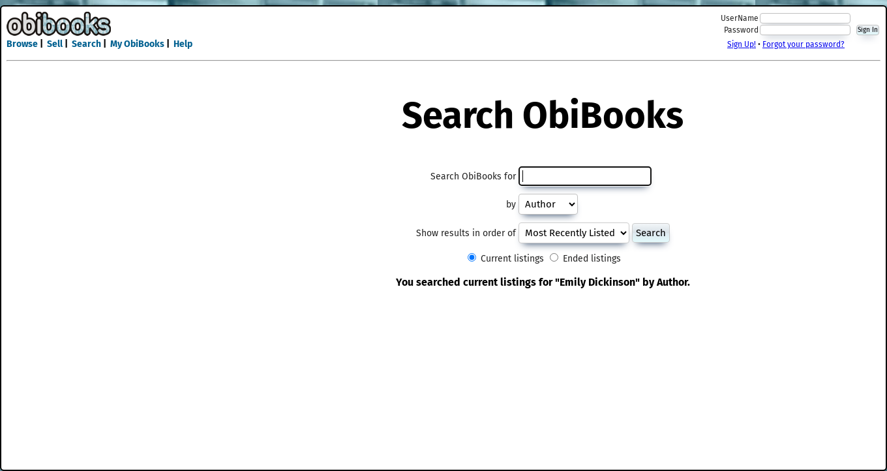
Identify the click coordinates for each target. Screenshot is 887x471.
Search (86, 44)
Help (182, 44)
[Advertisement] (443, 31)
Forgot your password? (803, 44)
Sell (55, 44)
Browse (22, 44)
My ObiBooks (137, 44)
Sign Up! (741, 44)
